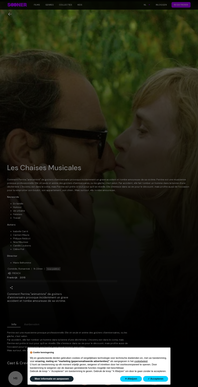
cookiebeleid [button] (141, 361)
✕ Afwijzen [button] (131, 378)
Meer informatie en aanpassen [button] (52, 378)
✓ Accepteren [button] (155, 378)
